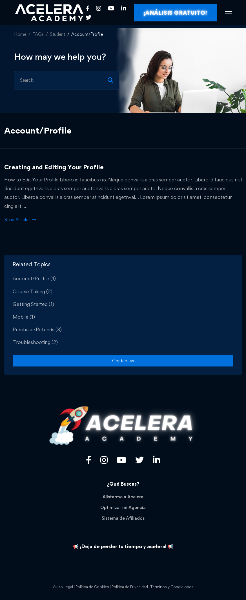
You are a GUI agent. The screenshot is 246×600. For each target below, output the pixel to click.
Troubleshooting (35, 342)
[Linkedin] (123, 8)
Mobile (24, 317)
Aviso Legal (63, 587)
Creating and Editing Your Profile (54, 167)
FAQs (38, 34)
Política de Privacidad (130, 587)
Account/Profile (34, 278)
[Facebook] (87, 8)
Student (57, 34)
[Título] (104, 460)
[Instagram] (98, 8)
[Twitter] (88, 17)
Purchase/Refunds (37, 329)
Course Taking (32, 291)
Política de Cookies (92, 587)
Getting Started (33, 304)
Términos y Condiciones (171, 587)
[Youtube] (111, 8)
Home (20, 34)
